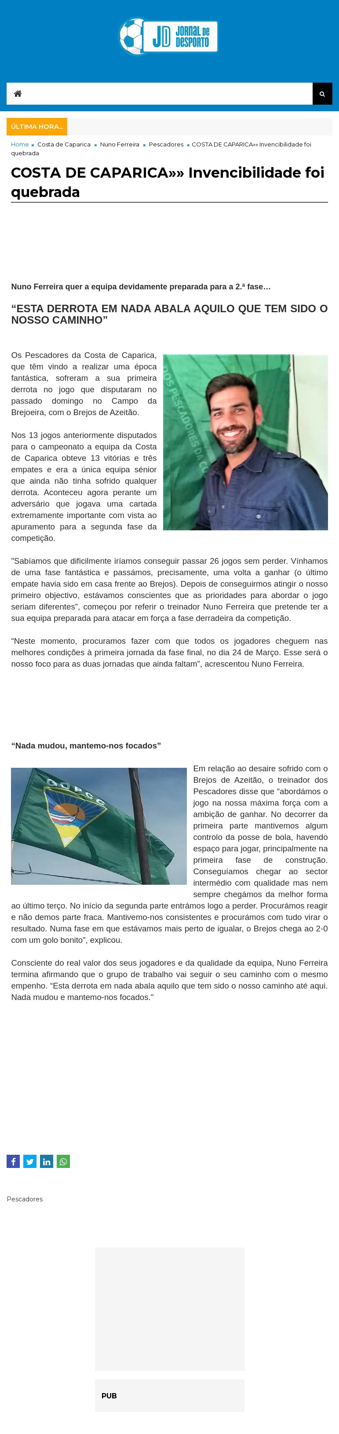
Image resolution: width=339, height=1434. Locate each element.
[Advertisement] (81, 256)
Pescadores (166, 144)
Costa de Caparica (64, 144)
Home (20, 144)
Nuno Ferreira (119, 144)
